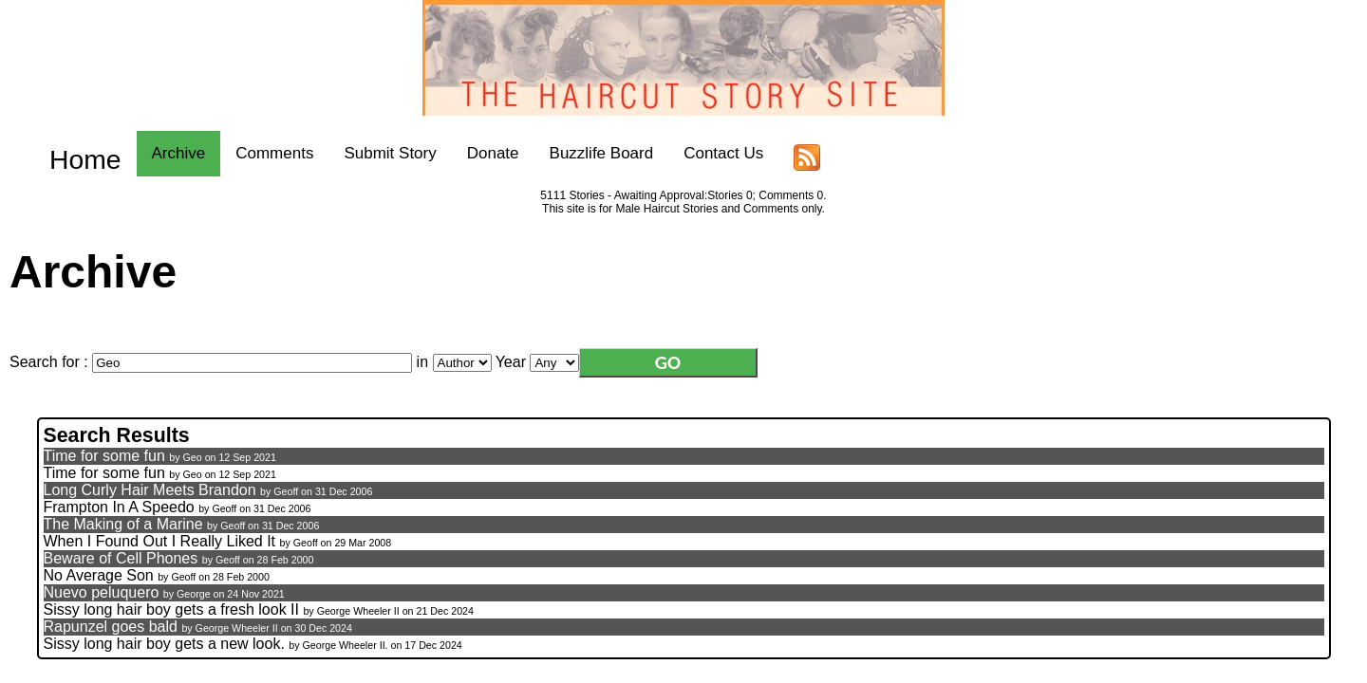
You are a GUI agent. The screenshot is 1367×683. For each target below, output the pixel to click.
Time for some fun (104, 451)
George (194, 589)
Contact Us (695, 153)
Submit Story (361, 153)
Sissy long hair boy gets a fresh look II (171, 605)
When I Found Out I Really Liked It (160, 536)
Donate (465, 153)
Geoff (285, 486)
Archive (149, 153)
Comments (246, 153)
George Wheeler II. (345, 640)
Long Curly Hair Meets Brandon (150, 485)
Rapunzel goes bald (111, 622)
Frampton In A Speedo (119, 502)
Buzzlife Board (572, 153)
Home (70, 153)
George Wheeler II (358, 606)
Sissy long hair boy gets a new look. (164, 639)
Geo (192, 452)
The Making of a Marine (123, 519)
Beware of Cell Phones (121, 553)
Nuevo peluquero (101, 588)
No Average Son (99, 571)
